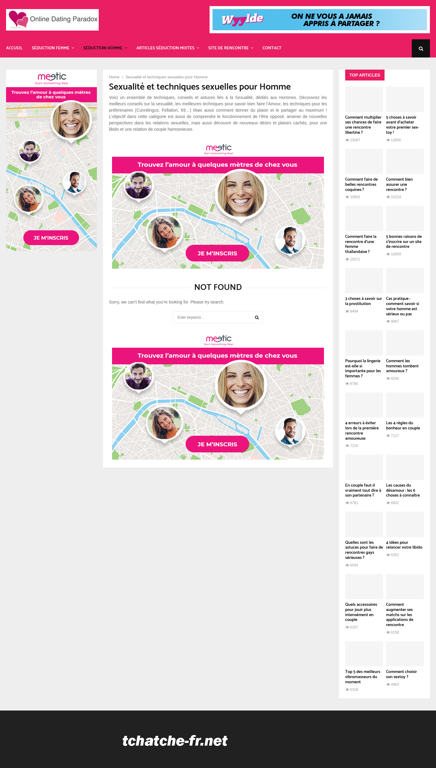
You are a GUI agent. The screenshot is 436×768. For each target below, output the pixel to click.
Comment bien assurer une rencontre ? (399, 184)
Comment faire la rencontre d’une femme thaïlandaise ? (360, 244)
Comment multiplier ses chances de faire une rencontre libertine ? (363, 125)
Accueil (14, 48)
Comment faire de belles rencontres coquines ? (361, 184)
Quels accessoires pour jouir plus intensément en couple (361, 612)
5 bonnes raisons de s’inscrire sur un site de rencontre (404, 242)
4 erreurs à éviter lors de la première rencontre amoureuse (362, 431)
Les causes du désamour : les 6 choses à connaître (403, 490)
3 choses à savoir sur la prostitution (363, 301)
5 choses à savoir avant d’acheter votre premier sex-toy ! (402, 125)
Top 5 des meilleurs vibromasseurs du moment (362, 677)
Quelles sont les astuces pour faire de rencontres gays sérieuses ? (364, 550)
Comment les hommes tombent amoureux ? (402, 366)
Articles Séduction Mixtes (165, 48)
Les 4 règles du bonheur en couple (403, 426)
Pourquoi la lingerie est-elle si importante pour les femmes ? (363, 369)
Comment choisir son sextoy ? (401, 674)
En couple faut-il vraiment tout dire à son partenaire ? (363, 490)
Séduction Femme (50, 48)
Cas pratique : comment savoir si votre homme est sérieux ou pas (402, 306)
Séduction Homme (102, 48)
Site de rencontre (228, 48)
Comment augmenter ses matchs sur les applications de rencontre (399, 615)
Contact (272, 48)
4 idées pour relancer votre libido (404, 545)
